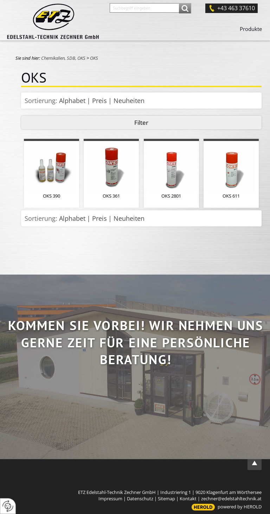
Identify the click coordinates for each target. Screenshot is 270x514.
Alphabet (72, 100)
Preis (99, 100)
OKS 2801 (171, 196)
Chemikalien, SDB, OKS (63, 58)
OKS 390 (51, 196)
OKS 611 (231, 196)
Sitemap (166, 498)
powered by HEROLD (240, 506)
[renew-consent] (8, 506)
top (255, 463)
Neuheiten (129, 100)
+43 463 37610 (236, 8)
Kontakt (188, 498)
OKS (94, 58)
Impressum (110, 498)
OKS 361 (111, 196)
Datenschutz (140, 498)
